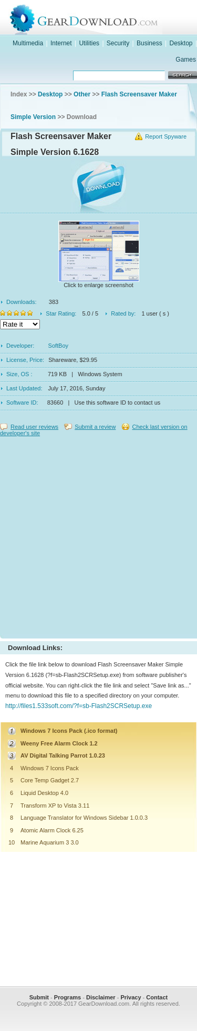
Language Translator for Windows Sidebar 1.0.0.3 (84, 817)
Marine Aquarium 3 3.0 (49, 842)
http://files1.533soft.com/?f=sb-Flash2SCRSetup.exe (78, 706)
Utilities (89, 43)
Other (82, 94)
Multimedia (28, 43)
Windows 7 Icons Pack (49, 768)
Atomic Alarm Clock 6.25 (52, 830)
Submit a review (95, 427)
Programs (67, 997)
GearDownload (109, 17)
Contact (157, 997)
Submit (39, 997)
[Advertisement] (98, 535)
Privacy (130, 997)
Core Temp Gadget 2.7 (49, 780)
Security (118, 43)
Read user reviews (34, 427)
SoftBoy (58, 345)
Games (185, 59)
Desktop (181, 43)
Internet (61, 43)
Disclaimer (101, 997)
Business (149, 43)
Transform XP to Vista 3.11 (54, 805)
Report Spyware (165, 136)
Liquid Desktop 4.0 (44, 793)
